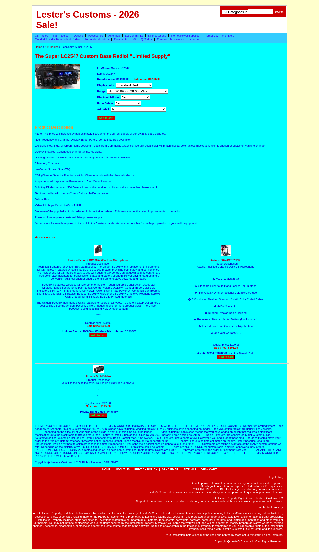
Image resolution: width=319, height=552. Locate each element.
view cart (195, 39)
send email (170, 469)
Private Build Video (98, 376)
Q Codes (146, 39)
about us (122, 469)
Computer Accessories (170, 39)
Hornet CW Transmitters (219, 35)
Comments (120, 39)
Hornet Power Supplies (185, 35)
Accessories (95, 35)
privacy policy (145, 469)
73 (134, 39)
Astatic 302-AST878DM (225, 260)
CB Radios (41, 35)
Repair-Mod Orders (97, 39)
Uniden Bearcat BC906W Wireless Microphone (98, 260)
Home (38, 46)
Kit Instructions (157, 35)
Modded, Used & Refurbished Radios (57, 39)
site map (190, 469)
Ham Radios (61, 35)
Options (78, 35)
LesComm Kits (134, 35)
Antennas (114, 35)
